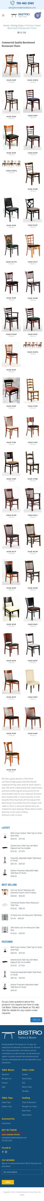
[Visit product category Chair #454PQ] (11, 168)
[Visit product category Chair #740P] (32, 431)
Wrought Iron (6, 1078)
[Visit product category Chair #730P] (11, 431)
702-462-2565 (25, 3)
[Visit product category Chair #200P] (11, 68)
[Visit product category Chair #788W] (32, 467)
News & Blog (26, 1078)
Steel (3, 1087)
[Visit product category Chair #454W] (32, 177)
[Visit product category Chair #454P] (32, 141)
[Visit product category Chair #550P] (11, 286)
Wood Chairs (26, 1115)
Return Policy (27, 1087)
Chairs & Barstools (29, 1102)
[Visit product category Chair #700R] (32, 394)
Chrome (5, 1083)
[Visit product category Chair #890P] (11, 758)
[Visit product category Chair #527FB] (11, 250)
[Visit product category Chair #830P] (11, 612)
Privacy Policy (32, 1192)
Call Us (36, 1019)
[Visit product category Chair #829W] (32, 576)
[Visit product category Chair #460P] (11, 214)
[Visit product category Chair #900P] (32, 685)
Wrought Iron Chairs (29, 1106)
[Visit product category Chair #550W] (32, 286)
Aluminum (5, 1074)
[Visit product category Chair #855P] (11, 649)
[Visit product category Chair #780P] (11, 467)
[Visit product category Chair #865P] (32, 649)
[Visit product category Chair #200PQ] (32, 68)
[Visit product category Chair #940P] (32, 722)
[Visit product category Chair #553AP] (11, 323)
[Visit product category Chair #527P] (32, 250)
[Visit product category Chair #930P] (11, 722)
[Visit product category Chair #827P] (11, 540)
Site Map (25, 1091)
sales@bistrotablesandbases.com (22, 7)
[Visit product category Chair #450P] (11, 141)
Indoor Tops (6, 1102)
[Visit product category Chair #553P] (32, 323)
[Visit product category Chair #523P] (32, 213)
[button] (3, 15)
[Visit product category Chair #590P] (11, 394)
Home (6, 25)
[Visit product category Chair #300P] (32, 104)
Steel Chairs (26, 1111)
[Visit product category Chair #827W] (32, 540)
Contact (25, 1074)
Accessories (6, 1123)
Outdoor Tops (7, 1106)
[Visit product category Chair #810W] (11, 503)
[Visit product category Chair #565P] (11, 358)
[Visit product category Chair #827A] (32, 503)
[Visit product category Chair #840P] (32, 612)
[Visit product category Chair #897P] (11, 685)
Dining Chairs (17, 25)
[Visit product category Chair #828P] (11, 576)
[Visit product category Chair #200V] (11, 105)
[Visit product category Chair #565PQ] (32, 349)
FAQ (23, 1083)
